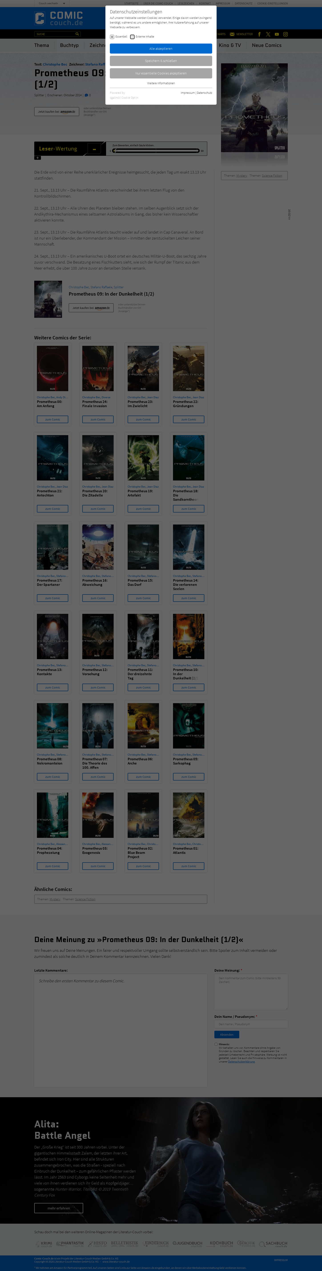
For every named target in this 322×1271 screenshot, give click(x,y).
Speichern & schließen (161, 60)
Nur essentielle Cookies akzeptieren (161, 73)
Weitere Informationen (161, 83)
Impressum (188, 93)
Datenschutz (204, 93)
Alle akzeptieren (161, 48)
